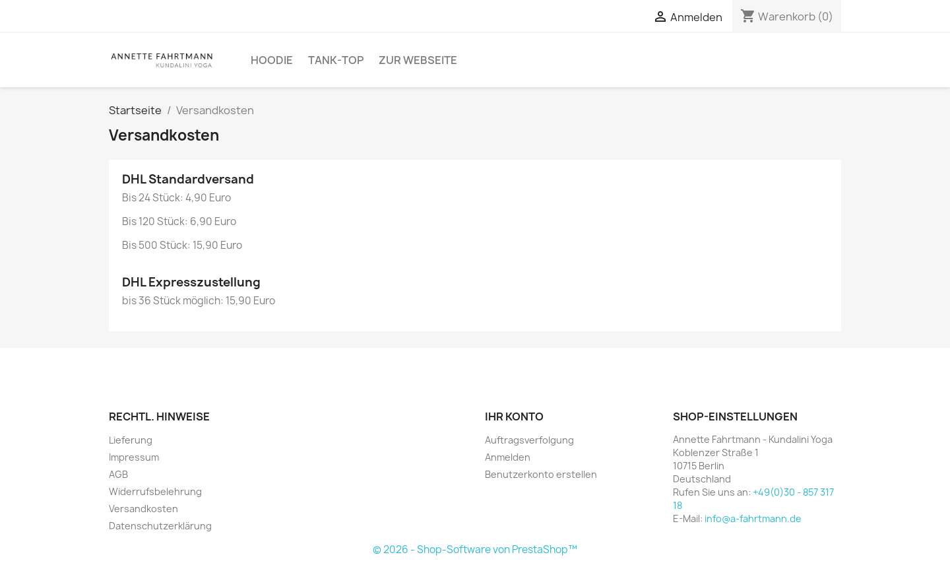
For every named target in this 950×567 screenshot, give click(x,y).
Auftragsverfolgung (529, 440)
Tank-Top (336, 60)
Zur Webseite (418, 60)
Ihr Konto (514, 416)
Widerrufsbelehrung (155, 491)
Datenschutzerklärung (160, 525)
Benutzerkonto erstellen (541, 474)
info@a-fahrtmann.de (753, 518)
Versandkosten (143, 508)
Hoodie (272, 60)
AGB (118, 474)
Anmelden (507, 457)
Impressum (134, 457)
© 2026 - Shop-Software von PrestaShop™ (475, 549)
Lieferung (130, 440)
